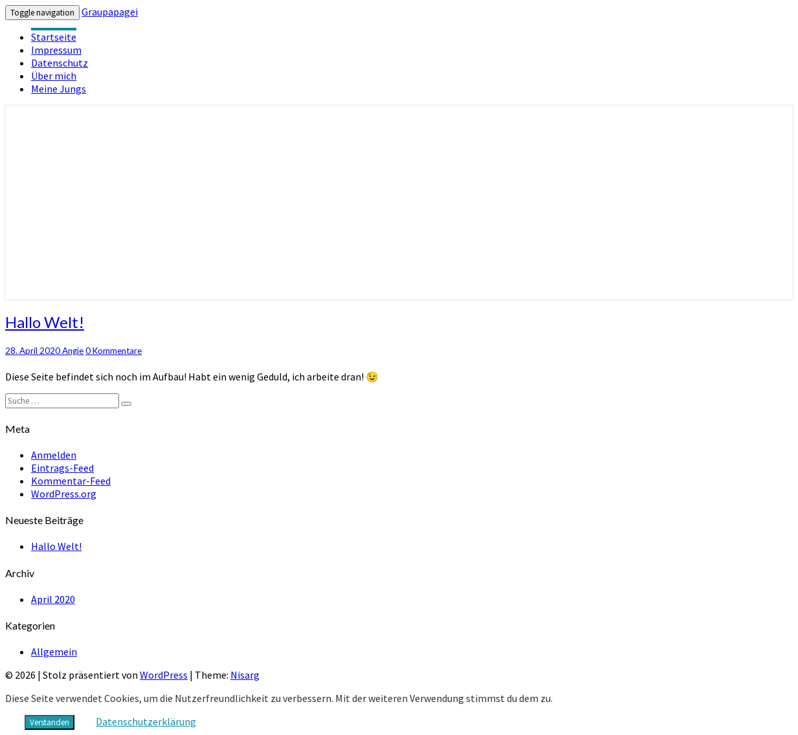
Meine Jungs (58, 88)
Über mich (53, 75)
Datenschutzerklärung (146, 721)
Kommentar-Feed (71, 480)
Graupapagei (110, 11)
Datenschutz (59, 62)
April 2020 (53, 599)
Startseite (53, 36)
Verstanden (49, 722)
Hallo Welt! (44, 322)
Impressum (56, 49)
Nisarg (245, 674)
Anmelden (53, 454)
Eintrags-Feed (62, 467)
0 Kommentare (113, 351)
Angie (72, 351)
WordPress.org (63, 493)
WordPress (164, 674)
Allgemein (54, 651)
